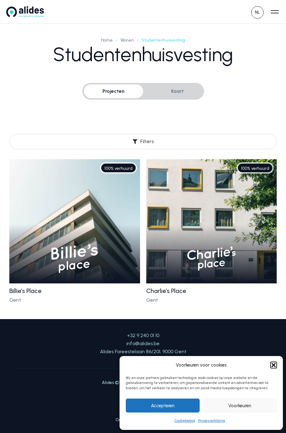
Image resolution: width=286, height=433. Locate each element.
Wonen (127, 40)
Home (107, 40)
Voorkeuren (239, 405)
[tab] (113, 91)
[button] (273, 365)
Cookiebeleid (185, 421)
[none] (257, 11)
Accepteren (163, 405)
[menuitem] (257, 11)
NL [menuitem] (257, 12)
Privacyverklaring (211, 421)
